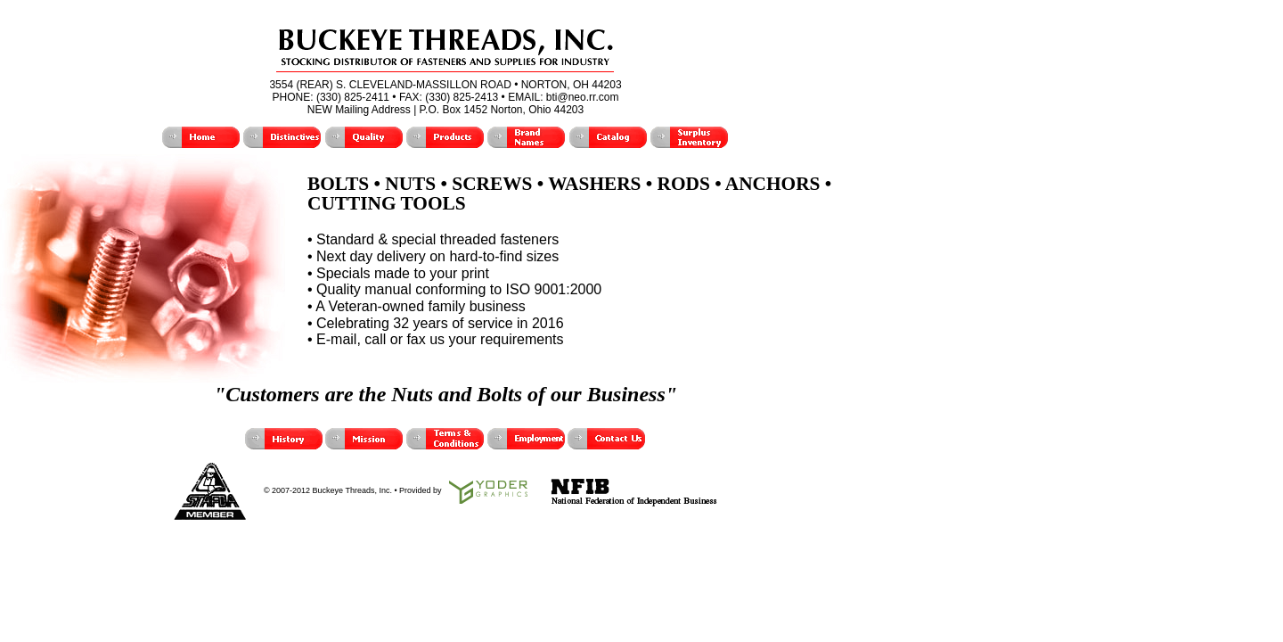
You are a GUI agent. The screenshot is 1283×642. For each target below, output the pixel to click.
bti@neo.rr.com (582, 97)
